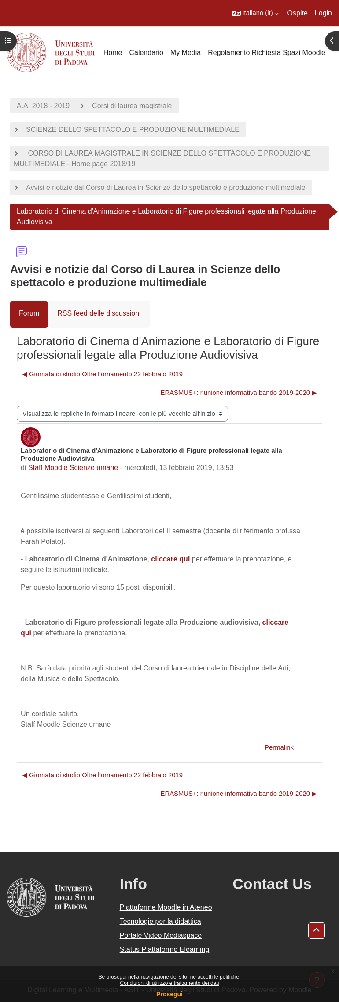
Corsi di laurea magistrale (132, 105)
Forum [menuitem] (29, 313)
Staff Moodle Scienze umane (73, 467)
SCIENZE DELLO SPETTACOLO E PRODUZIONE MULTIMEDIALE (133, 129)
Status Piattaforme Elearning (165, 949)
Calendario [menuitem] (146, 52)
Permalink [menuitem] (279, 747)
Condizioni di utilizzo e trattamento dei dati (169, 983)
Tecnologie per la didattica (160, 921)
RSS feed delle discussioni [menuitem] (98, 313)
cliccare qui (170, 559)
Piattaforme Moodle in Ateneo (166, 907)
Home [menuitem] (112, 52)
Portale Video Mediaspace (161, 935)
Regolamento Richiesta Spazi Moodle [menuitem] (266, 52)
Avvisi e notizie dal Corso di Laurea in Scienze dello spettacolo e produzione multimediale (166, 187)
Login (323, 13)
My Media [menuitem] (185, 52)
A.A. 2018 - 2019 (43, 105)
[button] (255, 13)
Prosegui (169, 994)
